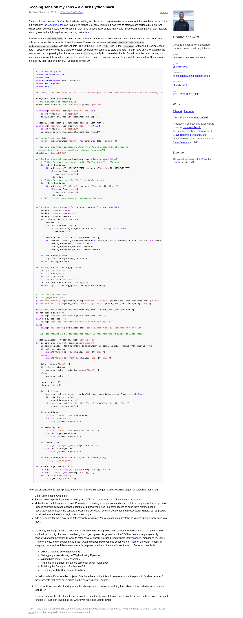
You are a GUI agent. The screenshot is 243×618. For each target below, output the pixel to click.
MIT (192, 162)
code (175, 162)
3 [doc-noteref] (103, 41)
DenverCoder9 (134, 538)
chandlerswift (180, 66)
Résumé (177, 111)
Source (164, 12)
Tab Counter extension (55, 25)
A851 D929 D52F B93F (186, 94)
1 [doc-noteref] (88, 31)
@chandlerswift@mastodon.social (191, 76)
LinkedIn (189, 111)
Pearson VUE (201, 117)
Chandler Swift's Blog (72, 12)
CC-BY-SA (202, 159)
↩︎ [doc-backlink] (111, 580)
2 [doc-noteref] (36, 38)
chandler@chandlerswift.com (189, 57)
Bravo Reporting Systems (187, 135)
